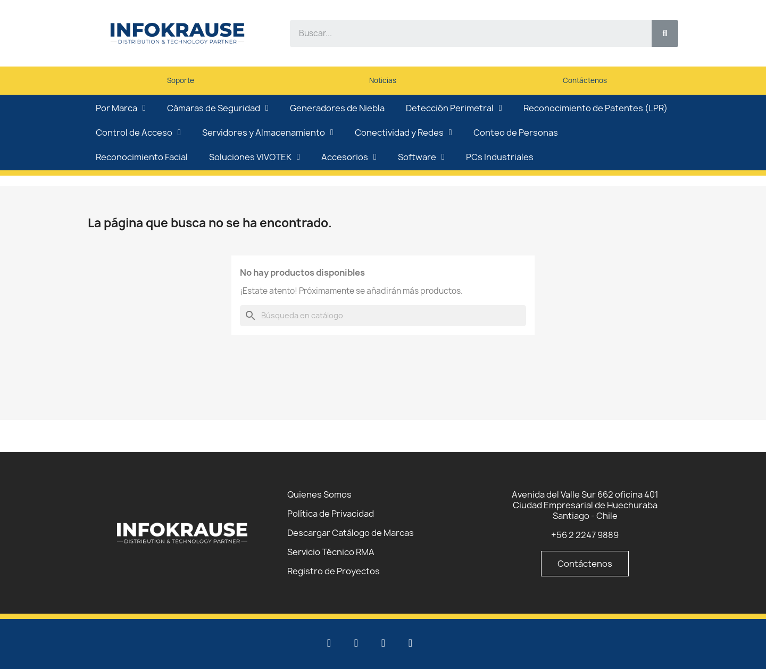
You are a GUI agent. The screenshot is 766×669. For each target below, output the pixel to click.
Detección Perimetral (454, 108)
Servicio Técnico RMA (330, 552)
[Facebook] (383, 643)
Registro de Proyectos (333, 571)
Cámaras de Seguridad (218, 108)
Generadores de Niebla (337, 108)
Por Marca (121, 108)
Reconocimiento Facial (142, 157)
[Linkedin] (329, 643)
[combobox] (464, 33)
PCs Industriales (500, 157)
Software (421, 157)
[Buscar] (383, 315)
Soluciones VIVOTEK (254, 157)
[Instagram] (410, 643)
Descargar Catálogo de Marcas (350, 533)
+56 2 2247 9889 (585, 535)
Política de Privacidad (330, 513)
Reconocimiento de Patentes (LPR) (595, 108)
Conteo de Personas (515, 132)
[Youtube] (356, 643)
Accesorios (349, 157)
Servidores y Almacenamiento (268, 132)
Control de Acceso (138, 132)
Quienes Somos (319, 494)
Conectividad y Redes (403, 132)
